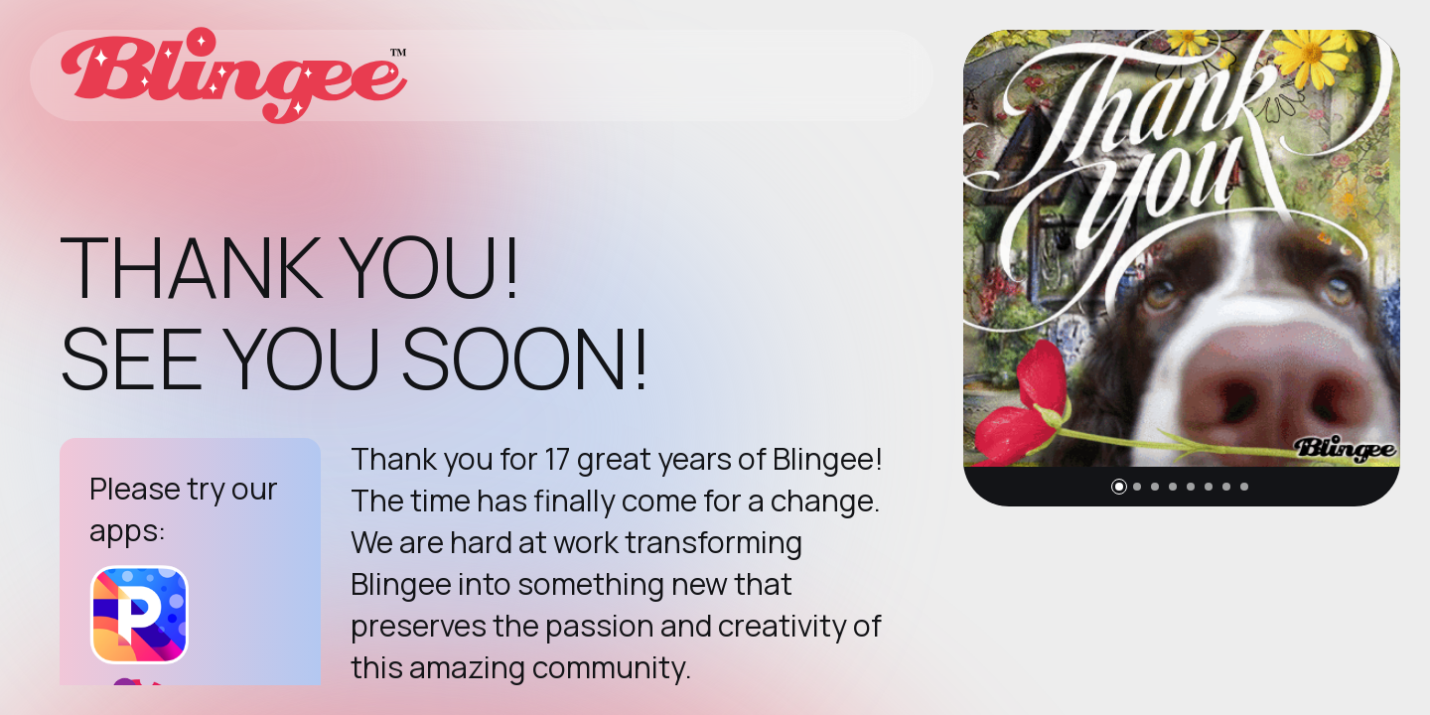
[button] (1119, 487)
